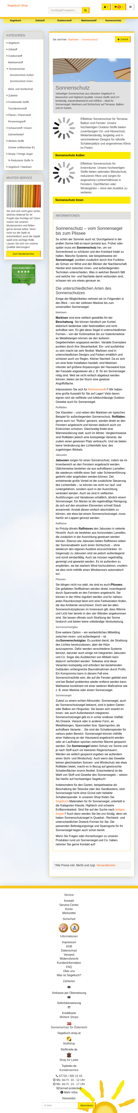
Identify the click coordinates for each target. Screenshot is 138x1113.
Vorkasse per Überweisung (69, 992)
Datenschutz (69, 950)
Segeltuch (15, 20)
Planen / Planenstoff (19, 115)
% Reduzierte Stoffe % (20, 160)
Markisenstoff (88, 20)
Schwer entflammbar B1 (21, 147)
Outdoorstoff (64, 20)
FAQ (69, 966)
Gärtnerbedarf (15, 134)
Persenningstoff (16, 121)
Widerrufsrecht (69, 958)
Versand (69, 954)
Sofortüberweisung (69, 1002)
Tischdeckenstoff (17, 108)
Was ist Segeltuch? (69, 975)
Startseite (73, 39)
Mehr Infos (71, 1092)
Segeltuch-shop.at (69, 1033)
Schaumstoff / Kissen (19, 128)
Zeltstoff (40, 20)
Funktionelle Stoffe (18, 102)
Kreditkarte (69, 1013)
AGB (69, 946)
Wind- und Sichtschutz (20, 89)
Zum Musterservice (23, 253)
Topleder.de (69, 1065)
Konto (69, 909)
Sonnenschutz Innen (20, 81)
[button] (130, 7)
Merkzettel (69, 913)
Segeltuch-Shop (17, 5)
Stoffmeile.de (69, 1049)
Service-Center (69, 904)
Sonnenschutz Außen (21, 75)
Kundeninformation (69, 962)
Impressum (69, 942)
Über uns (69, 971)
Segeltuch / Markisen (19, 166)
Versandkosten (106, 865)
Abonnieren (86, 1105)
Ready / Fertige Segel (20, 153)
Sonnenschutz (113, 20)
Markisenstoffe (97, 389)
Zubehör (12, 95)
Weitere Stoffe (15, 141)
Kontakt (69, 900)
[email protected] (70, 1088)
